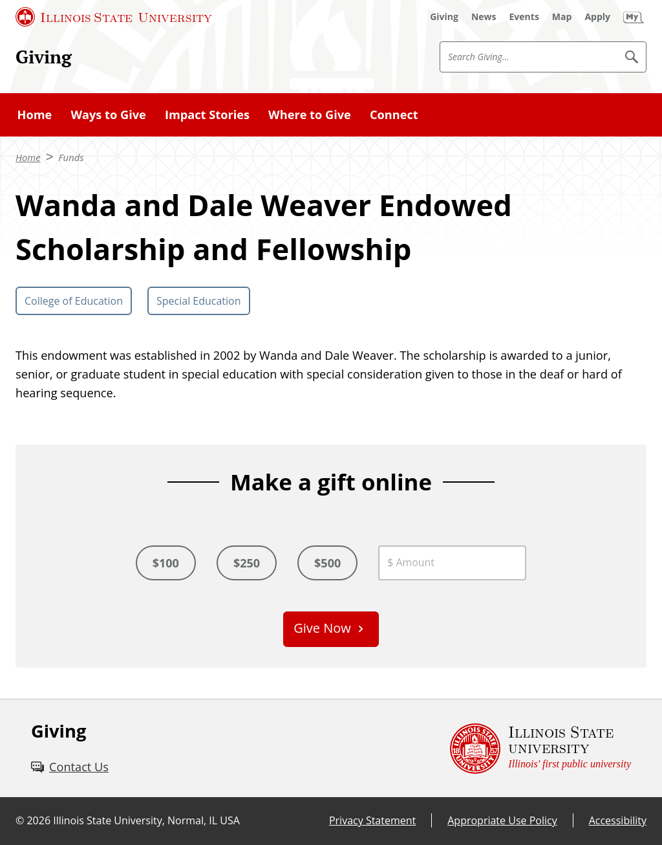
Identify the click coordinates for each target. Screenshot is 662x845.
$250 (246, 563)
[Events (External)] (524, 17)
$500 (327, 563)
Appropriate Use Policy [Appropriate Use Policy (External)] (502, 820)
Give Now (322, 628)
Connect (394, 114)
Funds (71, 157)
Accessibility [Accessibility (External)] (617, 820)
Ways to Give (107, 114)
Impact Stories (207, 114)
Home (34, 114)
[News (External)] (484, 17)
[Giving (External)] (444, 17)
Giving (44, 56)
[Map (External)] (562, 17)
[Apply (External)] (597, 17)
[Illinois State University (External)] (114, 17)
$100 (166, 563)
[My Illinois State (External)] (633, 17)
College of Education (74, 301)
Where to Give (309, 114)
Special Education (198, 301)
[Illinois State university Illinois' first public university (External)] (540, 748)
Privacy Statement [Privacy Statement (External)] (372, 820)
